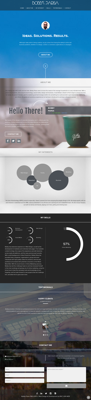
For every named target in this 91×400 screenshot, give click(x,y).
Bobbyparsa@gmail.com (13, 356)
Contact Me (13, 134)
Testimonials (57, 8)
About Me (30, 8)
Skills (48, 8)
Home (22, 8)
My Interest (40, 8)
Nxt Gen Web (56, 113)
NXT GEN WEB (65, 396)
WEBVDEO (64, 113)
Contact (68, 8)
